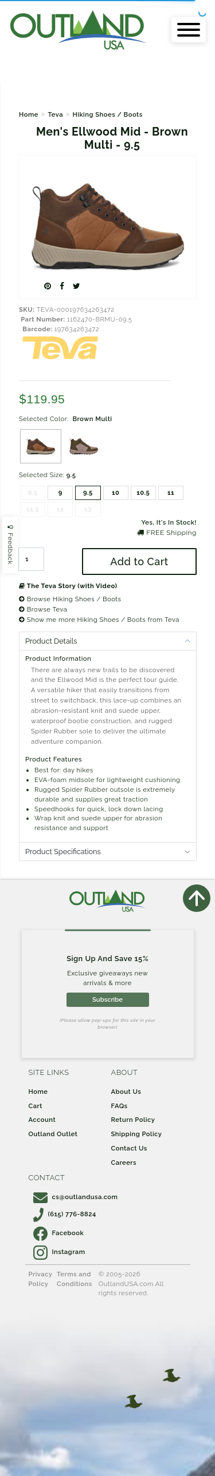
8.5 (33, 493)
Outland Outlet (53, 1134)
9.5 (88, 493)
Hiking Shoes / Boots (107, 114)
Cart (35, 1106)
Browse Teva (43, 609)
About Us (126, 1092)
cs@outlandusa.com (75, 1197)
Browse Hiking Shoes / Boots (70, 599)
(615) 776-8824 (64, 1214)
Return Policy (133, 1120)
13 (88, 509)
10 (115, 493)
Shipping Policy (136, 1134)
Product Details (51, 641)
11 (170, 493)
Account (42, 1120)
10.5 (143, 493)
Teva (55, 114)
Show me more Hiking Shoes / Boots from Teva (99, 620)
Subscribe (107, 999)
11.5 (32, 509)
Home (28, 114)
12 (60, 509)
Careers (124, 1162)
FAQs (119, 1106)
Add (139, 562)
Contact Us (129, 1148)
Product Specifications (63, 851)
